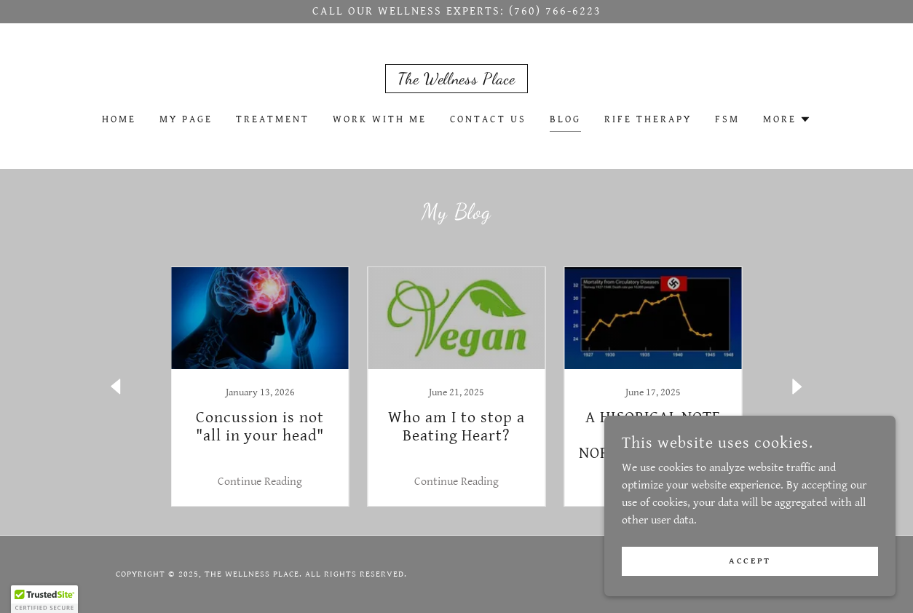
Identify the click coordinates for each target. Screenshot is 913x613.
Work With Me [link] (380, 119)
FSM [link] (727, 119)
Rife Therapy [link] (648, 119)
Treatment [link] (272, 119)
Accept (749, 561)
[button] (787, 119)
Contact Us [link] (488, 119)
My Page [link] (186, 119)
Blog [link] (565, 119)
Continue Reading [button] (260, 482)
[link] (456, 80)
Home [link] (119, 119)
